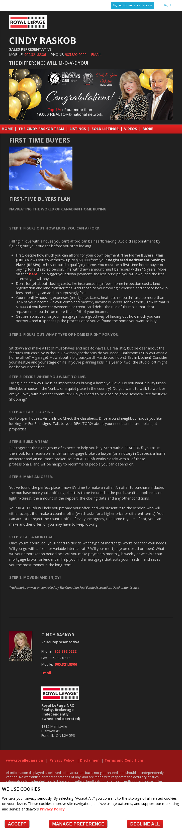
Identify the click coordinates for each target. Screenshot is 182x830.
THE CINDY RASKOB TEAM (41, 128)
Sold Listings (105, 128)
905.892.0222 (75, 54)
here (33, 274)
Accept (17, 823)
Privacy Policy (52, 809)
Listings (78, 128)
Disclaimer (89, 760)
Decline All (145, 823)
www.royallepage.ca (24, 760)
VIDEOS (130, 128)
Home (7, 128)
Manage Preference (78, 823)
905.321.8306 (35, 54)
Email (96, 54)
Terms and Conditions (124, 760)
